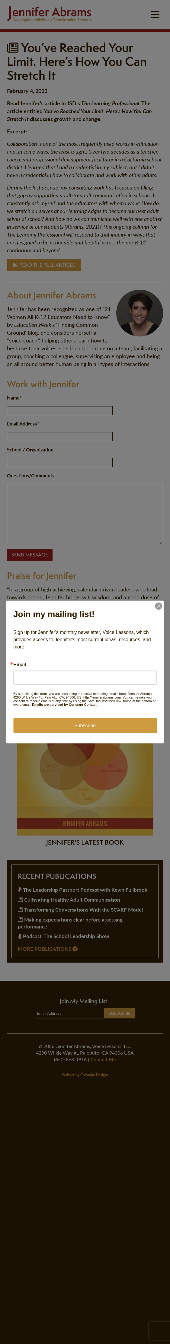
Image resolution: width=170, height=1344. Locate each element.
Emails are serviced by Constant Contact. (64, 704)
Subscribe (85, 725)
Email (19, 664)
